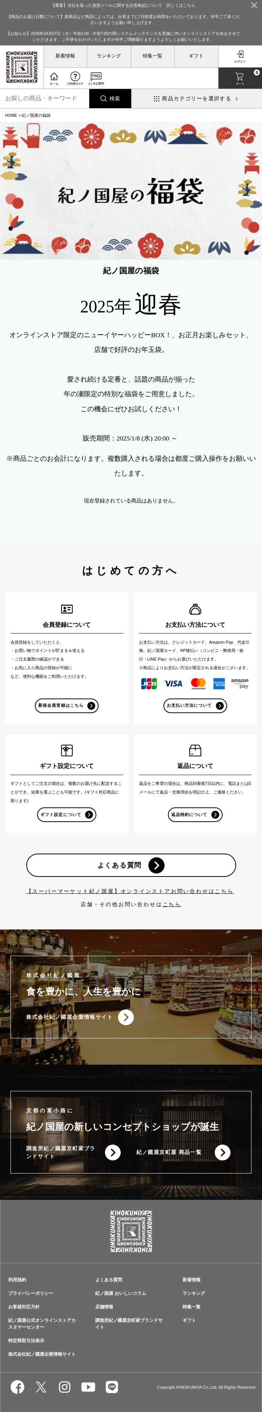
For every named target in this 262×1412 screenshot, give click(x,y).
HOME (11, 115)
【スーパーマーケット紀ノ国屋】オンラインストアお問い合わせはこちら (130, 891)
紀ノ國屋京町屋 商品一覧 (169, 1152)
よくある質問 (119, 865)
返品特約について (189, 814)
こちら (172, 904)
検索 (114, 98)
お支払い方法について (189, 705)
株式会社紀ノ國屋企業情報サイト (69, 1017)
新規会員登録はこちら (61, 705)
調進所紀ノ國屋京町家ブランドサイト (61, 1152)
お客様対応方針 (24, 1306)
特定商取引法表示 (26, 1340)
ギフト (196, 56)
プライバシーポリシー (30, 1293)
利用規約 (17, 1279)
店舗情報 (104, 1306)
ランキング (109, 56)
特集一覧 (152, 56)
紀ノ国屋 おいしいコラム (120, 1293)
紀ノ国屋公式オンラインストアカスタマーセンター (42, 1324)
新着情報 (65, 56)
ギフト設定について (60, 814)
